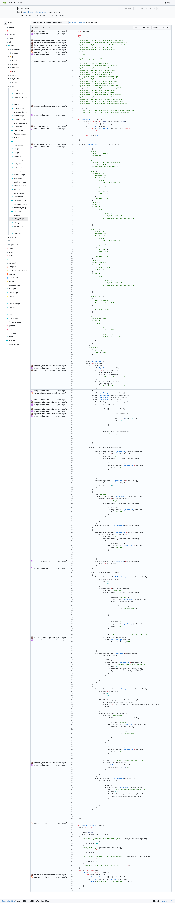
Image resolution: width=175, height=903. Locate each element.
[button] (66, 31)
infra (75, 22)
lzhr (21, 8)
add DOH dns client (41, 52)
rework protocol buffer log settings (47, 370)
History (155, 27)
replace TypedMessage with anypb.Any (48, 50)
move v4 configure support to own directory (50, 31)
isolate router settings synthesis (46, 45)
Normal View (146, 27)
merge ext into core (41, 33)
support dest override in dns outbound (48, 561)
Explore (12, 3)
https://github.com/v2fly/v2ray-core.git (34, 12)
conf (80, 22)
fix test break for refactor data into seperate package (53, 43)
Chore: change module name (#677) (47, 61)
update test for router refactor (45, 40)
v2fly (27, 8)
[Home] (4, 3)
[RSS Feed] (120, 8)
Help (20, 3)
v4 (84, 22)
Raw (136, 27)
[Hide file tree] (5, 23)
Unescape (165, 27)
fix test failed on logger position (46, 393)
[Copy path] (97, 22)
